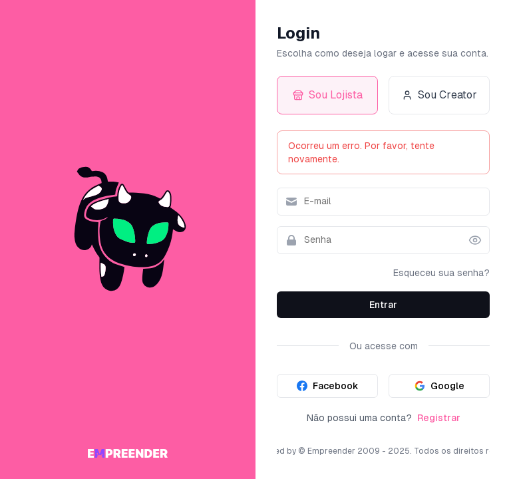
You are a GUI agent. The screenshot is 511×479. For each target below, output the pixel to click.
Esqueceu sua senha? (441, 272)
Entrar (383, 304)
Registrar (438, 417)
